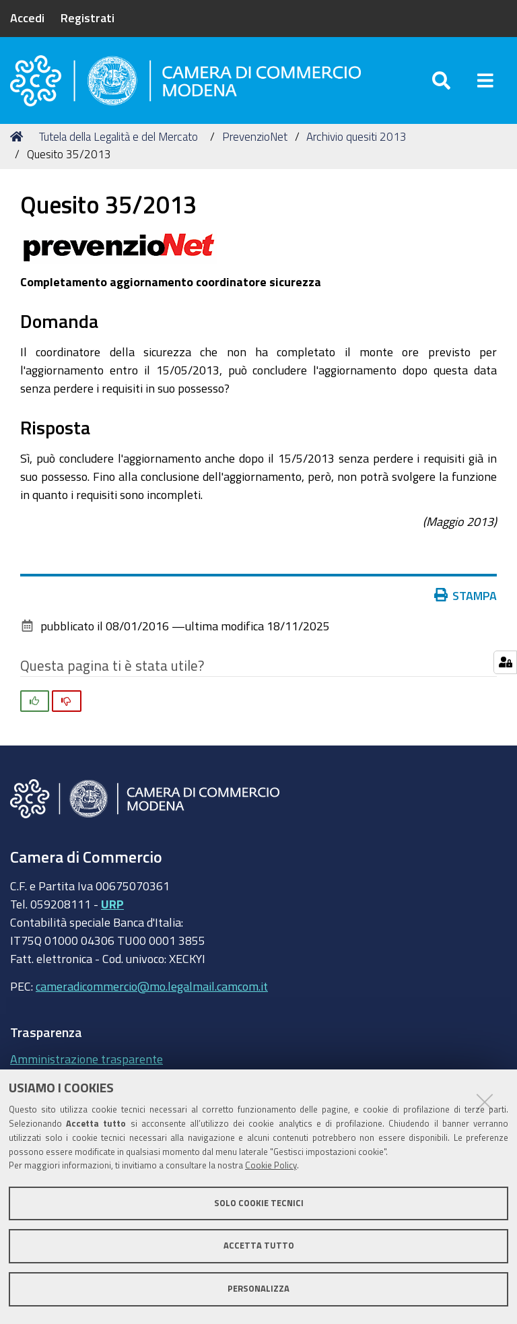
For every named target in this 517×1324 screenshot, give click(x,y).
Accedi (27, 17)
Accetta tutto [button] (258, 1245)
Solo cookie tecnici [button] (259, 1203)
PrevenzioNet (254, 136)
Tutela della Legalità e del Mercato (118, 136)
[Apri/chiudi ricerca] (441, 80)
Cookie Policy (271, 1165)
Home (19, 136)
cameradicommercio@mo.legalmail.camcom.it (152, 986)
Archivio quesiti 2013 (356, 136)
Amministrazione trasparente (86, 1059)
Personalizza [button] (258, 1288)
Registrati (87, 17)
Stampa (468, 595)
